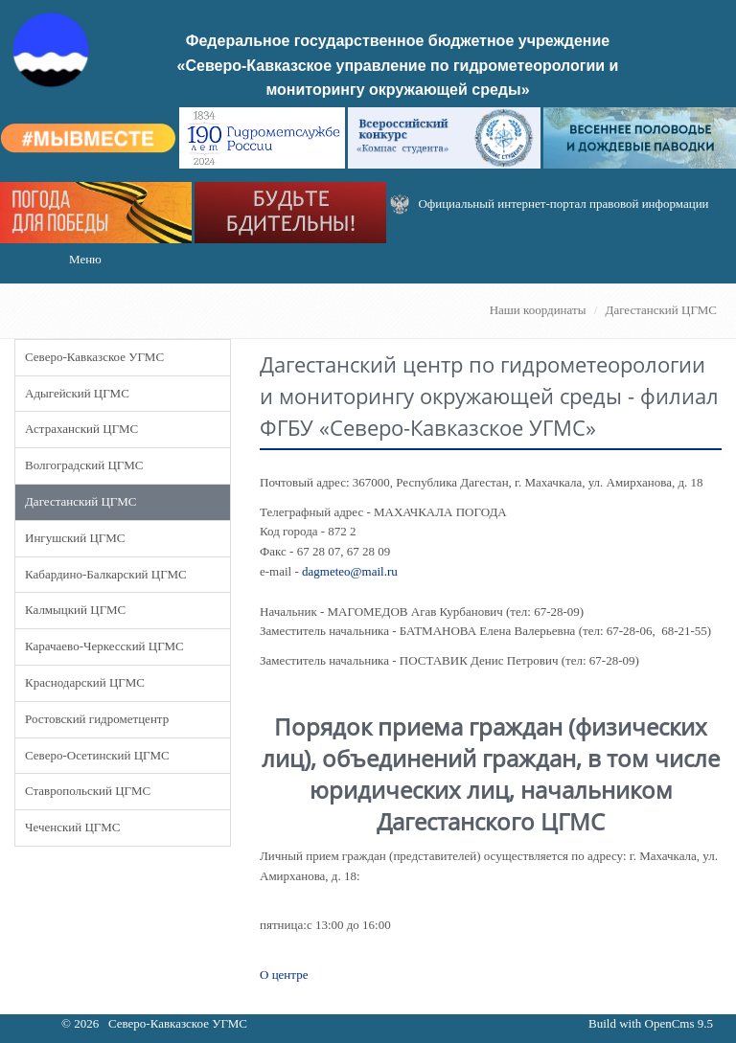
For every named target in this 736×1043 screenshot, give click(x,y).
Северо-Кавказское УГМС (94, 357)
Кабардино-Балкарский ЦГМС (106, 574)
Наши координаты (538, 310)
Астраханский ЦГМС (81, 428)
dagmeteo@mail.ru (350, 571)
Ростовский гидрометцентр (97, 719)
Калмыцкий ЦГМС (75, 609)
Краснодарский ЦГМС (85, 682)
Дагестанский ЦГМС (661, 310)
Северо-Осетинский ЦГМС (97, 755)
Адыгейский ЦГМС (77, 393)
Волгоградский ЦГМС (84, 465)
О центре (284, 974)
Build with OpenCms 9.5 (650, 1023)
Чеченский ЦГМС (72, 827)
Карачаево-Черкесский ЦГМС (104, 646)
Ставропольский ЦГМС (87, 790)
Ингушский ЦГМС (75, 538)
